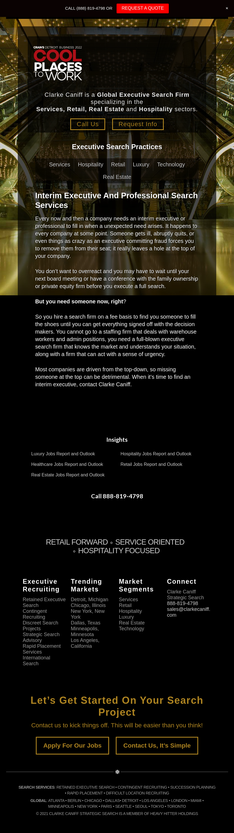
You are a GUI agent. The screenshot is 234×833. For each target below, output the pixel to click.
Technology (171, 164)
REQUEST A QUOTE (143, 8)
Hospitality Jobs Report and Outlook (155, 453)
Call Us (88, 124)
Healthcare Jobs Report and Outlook (67, 464)
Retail (118, 164)
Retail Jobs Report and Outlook (151, 464)
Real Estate (117, 177)
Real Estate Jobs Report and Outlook (68, 475)
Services (59, 164)
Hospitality (90, 164)
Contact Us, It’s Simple (157, 745)
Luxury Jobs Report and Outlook (63, 453)
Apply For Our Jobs (72, 745)
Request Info (138, 124)
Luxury (141, 164)
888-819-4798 (182, 603)
